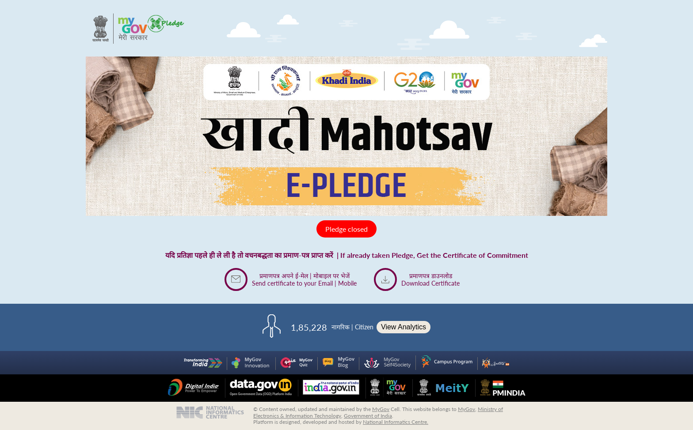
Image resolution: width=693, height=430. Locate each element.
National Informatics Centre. (395, 422)
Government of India (368, 415)
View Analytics (403, 327)
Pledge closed (346, 229)
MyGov (380, 409)
